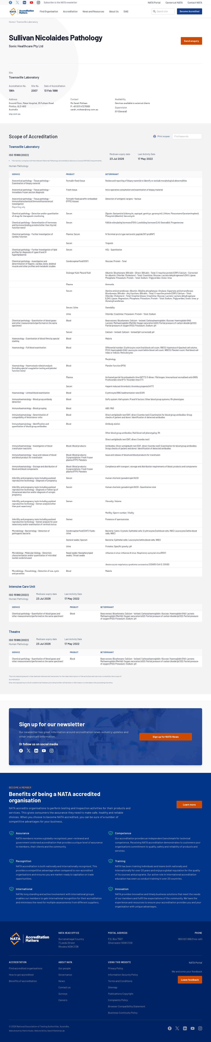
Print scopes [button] (163, 136)
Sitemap (112, 987)
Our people (64, 968)
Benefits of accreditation (23, 980)
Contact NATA (195, 2)
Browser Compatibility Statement (126, 1006)
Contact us (64, 987)
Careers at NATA (174, 2)
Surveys (62, 993)
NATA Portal (154, 2)
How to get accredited (21, 974)
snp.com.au (14, 114)
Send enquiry (191, 40)
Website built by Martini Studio (21, 1030)
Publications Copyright (120, 993)
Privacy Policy (115, 968)
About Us (114, 11)
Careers (62, 999)
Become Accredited (189, 11)
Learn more (189, 804)
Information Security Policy (123, 974)
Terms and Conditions (120, 980)
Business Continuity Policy (122, 1012)
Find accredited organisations (25, 968)
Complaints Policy (118, 999)
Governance (65, 974)
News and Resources (93, 11)
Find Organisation (49, 11)
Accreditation (70, 11)
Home (12, 21)
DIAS (126, 11)
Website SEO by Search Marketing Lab (49, 1030)
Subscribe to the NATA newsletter (60, 2)
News (61, 980)
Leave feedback (190, 979)
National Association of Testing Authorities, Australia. (43, 1026)
